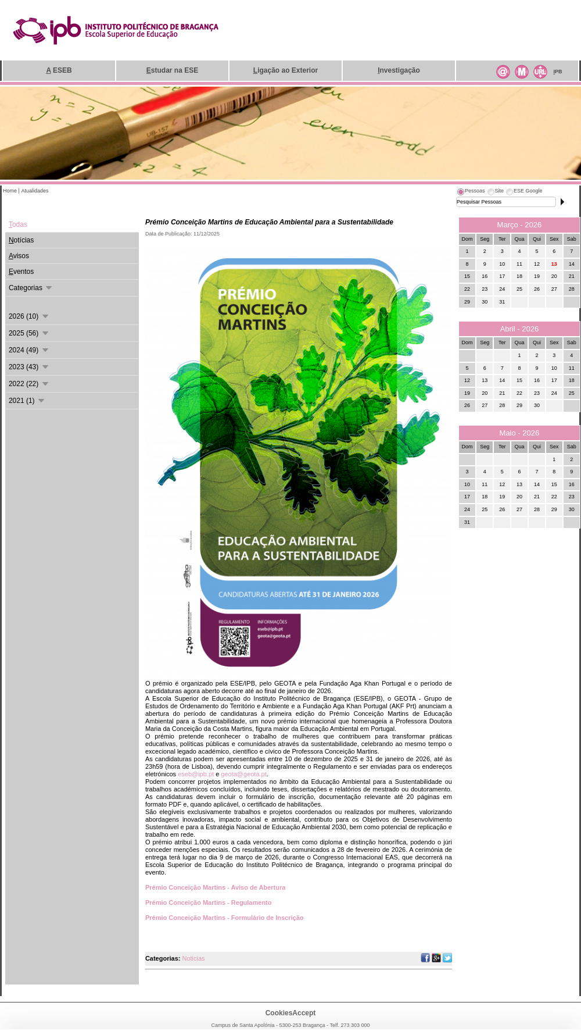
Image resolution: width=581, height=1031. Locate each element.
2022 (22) (29, 383)
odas (18, 224)
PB (557, 71)
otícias (21, 240)
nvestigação (399, 70)
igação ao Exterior (285, 70)
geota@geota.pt (243, 773)
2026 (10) (29, 316)
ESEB (58, 70)
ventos (21, 271)
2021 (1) (27, 400)
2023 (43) (29, 367)
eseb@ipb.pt (196, 773)
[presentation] (470, 192)
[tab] (470, 192)
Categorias (31, 287)
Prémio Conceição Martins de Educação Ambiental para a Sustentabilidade (269, 222)
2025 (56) (29, 333)
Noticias (193, 958)
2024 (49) (29, 350)
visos (19, 256)
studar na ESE (172, 70)
